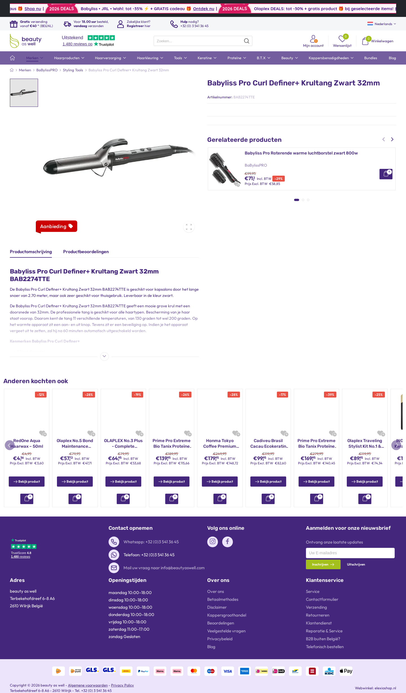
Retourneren (317, 615)
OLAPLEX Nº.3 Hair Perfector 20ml (171, 443)
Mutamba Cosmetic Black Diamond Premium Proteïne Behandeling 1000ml (268, 443)
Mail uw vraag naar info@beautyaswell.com (164, 567)
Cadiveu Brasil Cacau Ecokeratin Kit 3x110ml (365, 443)
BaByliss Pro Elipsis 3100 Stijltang (279, 244)
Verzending (316, 607)
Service (312, 591)
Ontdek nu (261, 8)
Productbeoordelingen (86, 251)
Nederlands (379, 24)
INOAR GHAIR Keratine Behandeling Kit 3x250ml (75, 443)
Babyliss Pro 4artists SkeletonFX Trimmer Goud (293, 198)
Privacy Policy (122, 685)
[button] (384, 139)
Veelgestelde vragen (226, 631)
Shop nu (91, 8)
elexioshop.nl (385, 688)
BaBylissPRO (256, 165)
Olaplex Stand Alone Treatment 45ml (220, 443)
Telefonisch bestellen (325, 646)
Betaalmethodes (222, 599)
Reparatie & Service (324, 631)
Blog (211, 646)
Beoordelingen (220, 623)
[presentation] (203, 41)
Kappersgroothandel (226, 615)
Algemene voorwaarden (88, 685)
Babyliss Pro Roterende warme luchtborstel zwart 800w (301, 153)
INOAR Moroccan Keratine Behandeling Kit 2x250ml (316, 443)
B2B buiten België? (323, 638)
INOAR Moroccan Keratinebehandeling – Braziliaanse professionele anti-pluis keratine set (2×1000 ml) (26, 443)
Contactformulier (322, 599)
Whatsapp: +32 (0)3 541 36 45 (151, 541)
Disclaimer (217, 607)
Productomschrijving (31, 251)
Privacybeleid (220, 638)
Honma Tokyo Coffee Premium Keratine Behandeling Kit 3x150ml (123, 443)
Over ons (215, 591)
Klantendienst (319, 623)
